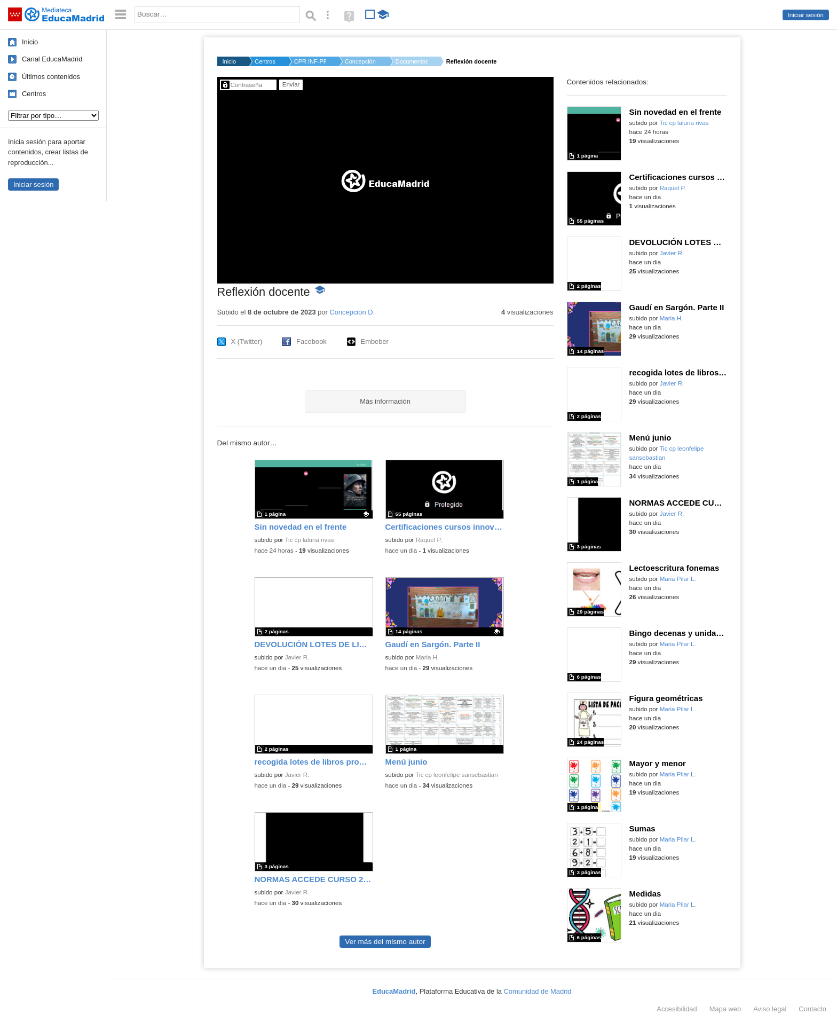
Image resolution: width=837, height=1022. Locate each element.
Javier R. (297, 657)
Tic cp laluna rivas (309, 540)
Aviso (769, 1009)
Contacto (812, 1009)
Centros (34, 94)
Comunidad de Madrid (538, 991)
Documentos (412, 61)
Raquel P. (429, 540)
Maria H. (427, 657)
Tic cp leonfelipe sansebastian (456, 775)
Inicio (30, 42)
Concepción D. (361, 61)
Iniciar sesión (806, 15)
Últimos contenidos (51, 77)
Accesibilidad (677, 1009)
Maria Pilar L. (678, 579)
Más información (385, 401)
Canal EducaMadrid (52, 59)
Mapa (725, 1009)
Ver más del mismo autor (385, 942)
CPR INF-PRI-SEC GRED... (310, 61)
